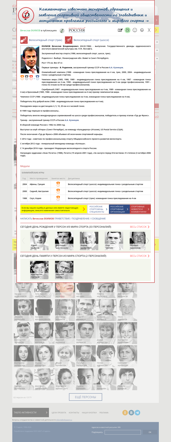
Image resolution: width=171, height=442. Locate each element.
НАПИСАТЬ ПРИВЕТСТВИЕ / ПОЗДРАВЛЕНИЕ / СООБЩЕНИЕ (63, 219)
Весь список (138, 228)
